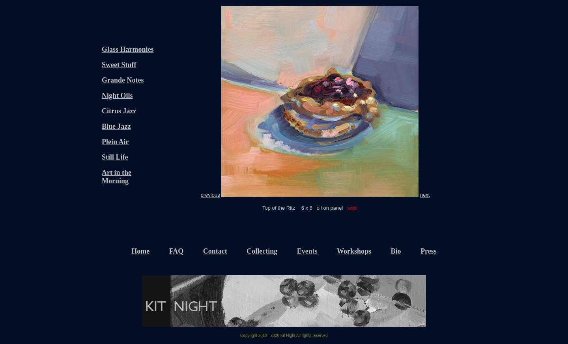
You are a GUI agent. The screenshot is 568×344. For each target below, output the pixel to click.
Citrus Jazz (119, 111)
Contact (215, 251)
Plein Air (115, 142)
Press (428, 251)
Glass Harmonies (128, 49)
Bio (396, 251)
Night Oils (117, 96)
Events (307, 251)
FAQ (176, 251)
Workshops (354, 251)
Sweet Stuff (119, 65)
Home (140, 251)
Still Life (115, 157)
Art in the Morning (116, 177)
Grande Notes (123, 80)
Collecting (262, 251)
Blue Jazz (116, 126)
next (425, 195)
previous (210, 195)
